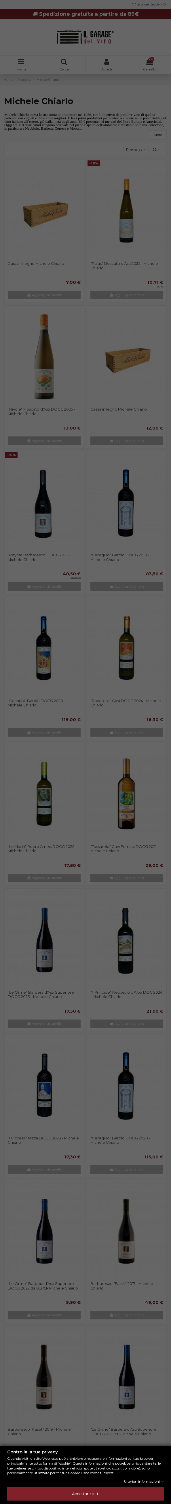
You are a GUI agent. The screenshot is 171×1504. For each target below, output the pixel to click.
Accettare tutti (85, 1493)
